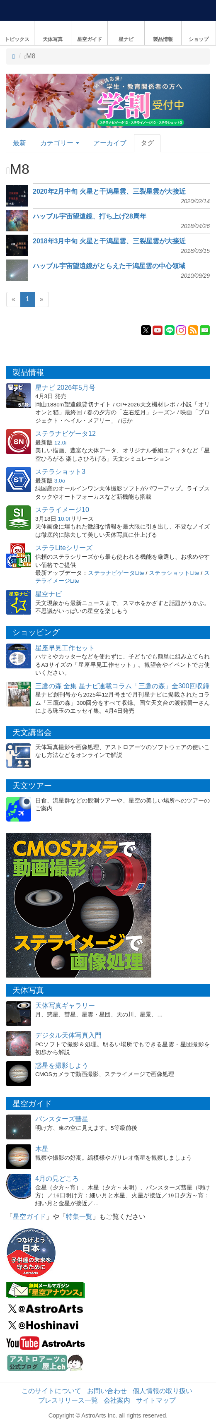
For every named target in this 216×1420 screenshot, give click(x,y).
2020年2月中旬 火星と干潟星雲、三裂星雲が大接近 (109, 191)
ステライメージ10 (62, 509)
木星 (42, 1148)
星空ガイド (29, 1216)
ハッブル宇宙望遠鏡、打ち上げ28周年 (89, 216)
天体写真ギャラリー (65, 1005)
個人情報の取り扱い (162, 1390)
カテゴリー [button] (59, 143)
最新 (19, 143)
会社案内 (117, 1400)
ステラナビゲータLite (116, 573)
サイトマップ (156, 1400)
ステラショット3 (60, 471)
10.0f (64, 519)
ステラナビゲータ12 (65, 433)
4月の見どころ (57, 1178)
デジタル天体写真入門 (68, 1035)
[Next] (41, 299)
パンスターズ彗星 (61, 1118)
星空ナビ (48, 594)
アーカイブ (109, 143)
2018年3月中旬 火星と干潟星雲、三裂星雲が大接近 (109, 241)
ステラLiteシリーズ (63, 547)
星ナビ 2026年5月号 (65, 387)
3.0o (59, 481)
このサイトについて (51, 1390)
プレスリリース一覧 (68, 1400)
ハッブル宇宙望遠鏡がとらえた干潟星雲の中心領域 (109, 265)
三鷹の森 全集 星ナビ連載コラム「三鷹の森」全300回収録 (122, 686)
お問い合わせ (107, 1390)
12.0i (60, 443)
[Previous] (13, 299)
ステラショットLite (174, 573)
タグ (147, 143)
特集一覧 (79, 1216)
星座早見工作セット (65, 647)
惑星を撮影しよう (61, 1065)
